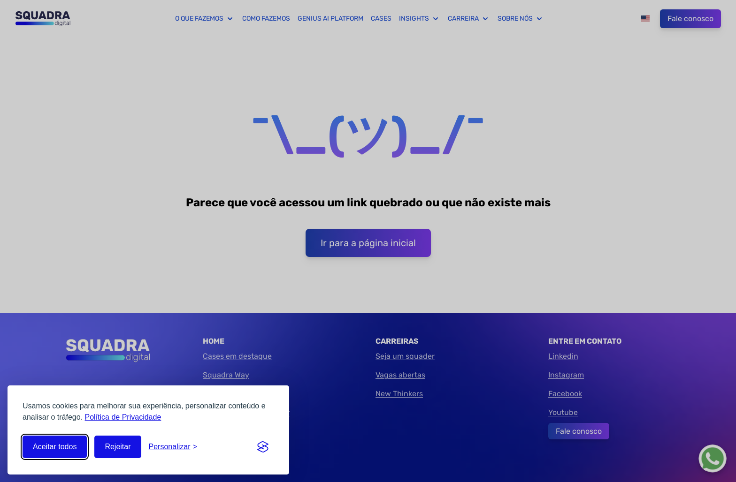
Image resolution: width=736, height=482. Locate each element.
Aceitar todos (55, 447)
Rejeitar (117, 447)
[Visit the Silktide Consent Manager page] (263, 447)
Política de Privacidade (123, 417)
